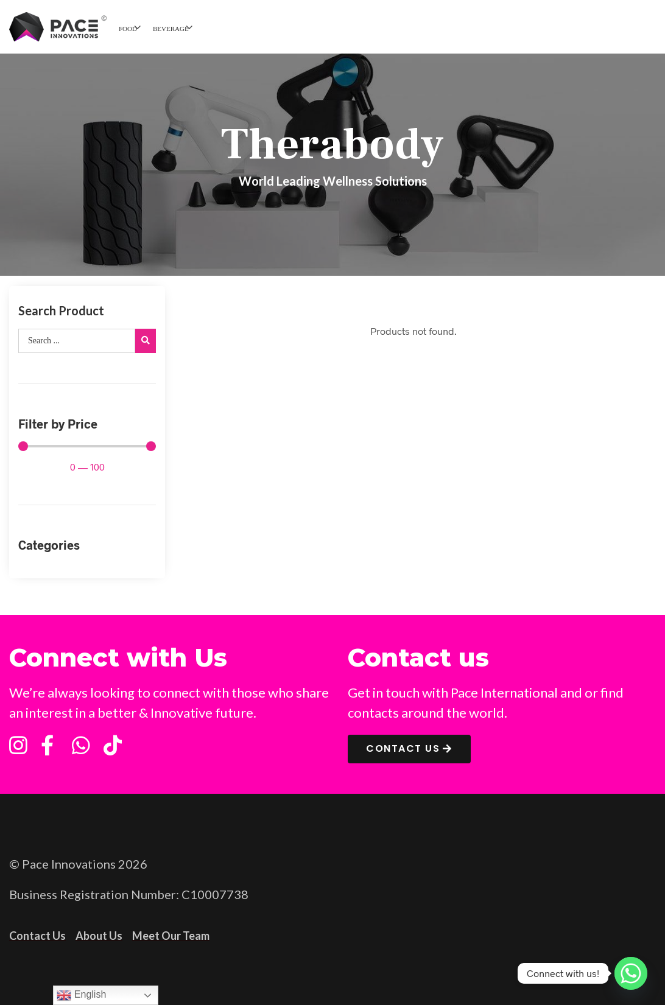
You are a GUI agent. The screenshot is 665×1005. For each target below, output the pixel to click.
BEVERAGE (171, 28)
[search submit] (145, 341)
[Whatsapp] (630, 973)
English (81, 995)
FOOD (128, 28)
